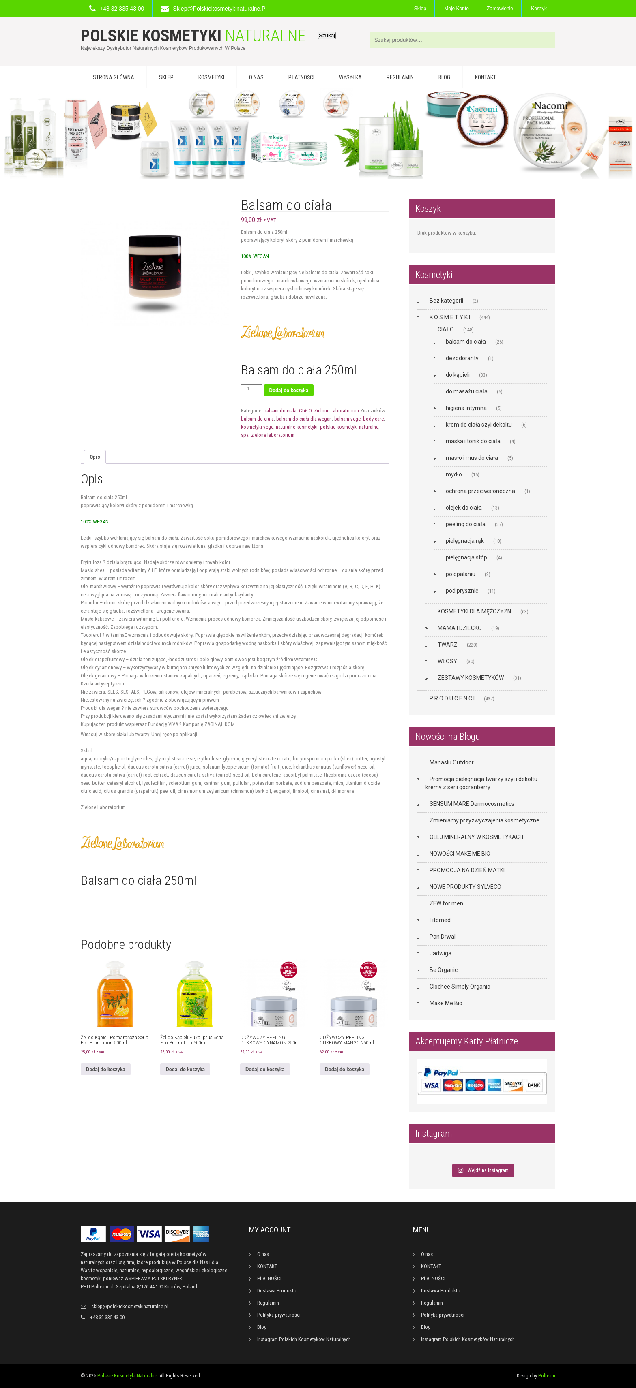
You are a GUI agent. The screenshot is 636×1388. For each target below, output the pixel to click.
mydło (454, 474)
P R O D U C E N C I (452, 698)
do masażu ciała (467, 391)
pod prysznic (462, 590)
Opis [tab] (95, 457)
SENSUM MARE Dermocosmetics (472, 804)
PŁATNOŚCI (301, 77)
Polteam (546, 1376)
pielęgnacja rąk (465, 541)
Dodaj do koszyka (289, 390)
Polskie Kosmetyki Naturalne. (127, 1376)
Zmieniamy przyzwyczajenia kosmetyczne (484, 820)
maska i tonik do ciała (473, 441)
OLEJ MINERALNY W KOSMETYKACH (476, 837)
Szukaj (327, 35)
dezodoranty (462, 358)
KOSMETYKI (211, 77)
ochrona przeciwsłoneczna (480, 491)
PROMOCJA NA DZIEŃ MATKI (467, 870)
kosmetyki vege (257, 427)
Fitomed (440, 920)
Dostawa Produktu (277, 1291)
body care (373, 419)
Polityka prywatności (279, 1315)
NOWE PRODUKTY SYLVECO (465, 887)
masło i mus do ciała (472, 458)
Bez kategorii (446, 300)
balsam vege (347, 419)
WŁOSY (447, 661)
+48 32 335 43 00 (122, 8)
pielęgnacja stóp (466, 557)
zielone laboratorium (272, 435)
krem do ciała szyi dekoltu (479, 424)
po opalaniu (460, 574)
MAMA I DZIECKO (460, 628)
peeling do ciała (466, 524)
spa (245, 435)
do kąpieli (458, 375)
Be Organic (444, 970)
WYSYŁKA (350, 77)
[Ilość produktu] (251, 388)
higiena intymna (466, 408)
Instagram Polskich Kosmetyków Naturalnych (304, 1339)
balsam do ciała (280, 411)
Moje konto (456, 8)
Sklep (420, 8)
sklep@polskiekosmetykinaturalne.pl (219, 8)
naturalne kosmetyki (297, 427)
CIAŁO (305, 411)
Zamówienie (500, 8)
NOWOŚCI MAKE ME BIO (460, 853)
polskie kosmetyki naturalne (349, 427)
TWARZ (448, 644)
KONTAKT (485, 77)
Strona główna (113, 77)
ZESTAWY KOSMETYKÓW (471, 678)
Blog (444, 77)
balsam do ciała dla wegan (304, 419)
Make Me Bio (446, 1003)
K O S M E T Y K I (450, 317)
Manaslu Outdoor (452, 762)
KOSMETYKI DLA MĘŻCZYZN (474, 611)
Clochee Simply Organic (460, 986)
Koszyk (539, 8)
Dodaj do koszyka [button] (105, 1069)
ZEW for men (446, 903)
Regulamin (400, 77)
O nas (256, 77)
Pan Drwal (443, 936)
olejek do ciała (464, 507)
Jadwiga (440, 953)
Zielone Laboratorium (336, 411)
